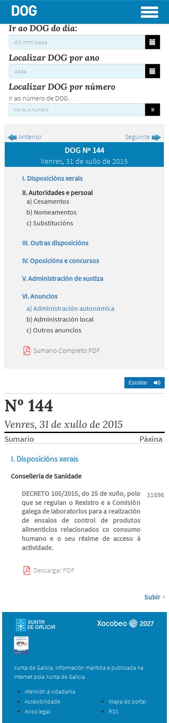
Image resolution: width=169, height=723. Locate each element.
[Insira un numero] (77, 109)
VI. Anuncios (40, 296)
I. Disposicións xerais (52, 178)
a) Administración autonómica (70, 308)
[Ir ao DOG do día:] (77, 42)
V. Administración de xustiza (62, 278)
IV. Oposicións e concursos (60, 260)
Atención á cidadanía (50, 691)
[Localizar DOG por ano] (77, 71)
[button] (144, 382)
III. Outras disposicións (55, 242)
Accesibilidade (42, 701)
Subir (152, 597)
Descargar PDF (54, 570)
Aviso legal (37, 711)
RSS (113, 711)
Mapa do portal (127, 701)
